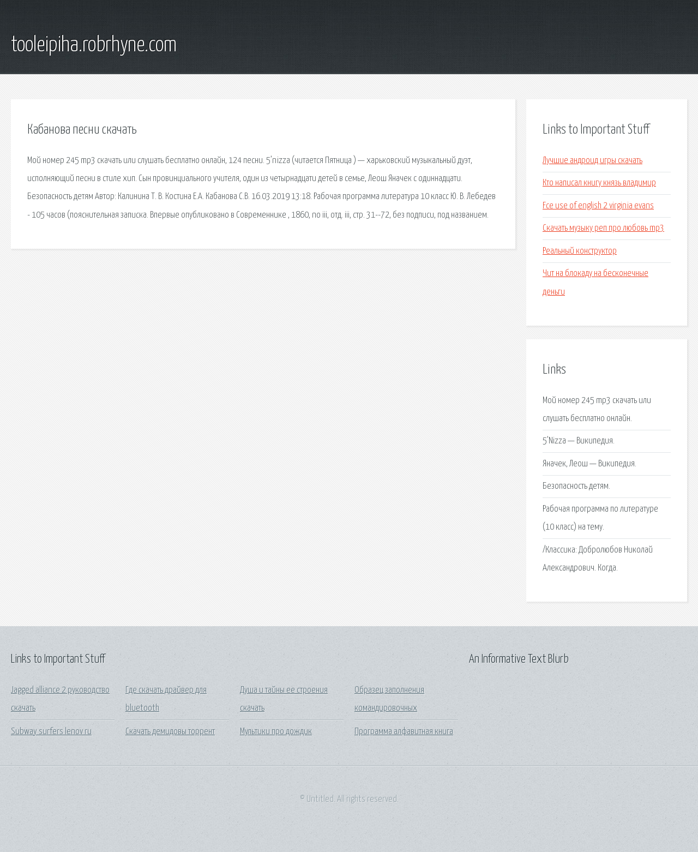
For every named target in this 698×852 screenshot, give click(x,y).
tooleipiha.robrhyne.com (94, 45)
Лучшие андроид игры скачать (592, 160)
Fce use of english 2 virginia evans (598, 206)
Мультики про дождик (276, 731)
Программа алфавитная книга (403, 731)
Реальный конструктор (580, 251)
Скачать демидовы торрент (170, 731)
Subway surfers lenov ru (51, 731)
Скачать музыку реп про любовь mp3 (603, 228)
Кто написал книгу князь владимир (599, 183)
